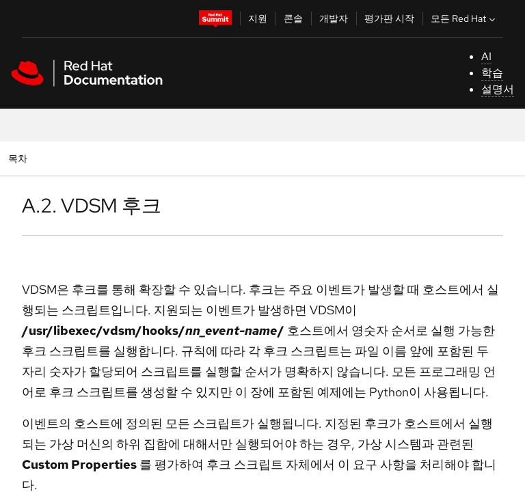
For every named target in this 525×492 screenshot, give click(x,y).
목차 (19, 158)
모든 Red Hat (464, 18)
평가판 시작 (389, 18)
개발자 (333, 18)
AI (486, 56)
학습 (492, 73)
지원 (257, 18)
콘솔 (293, 18)
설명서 (497, 89)
